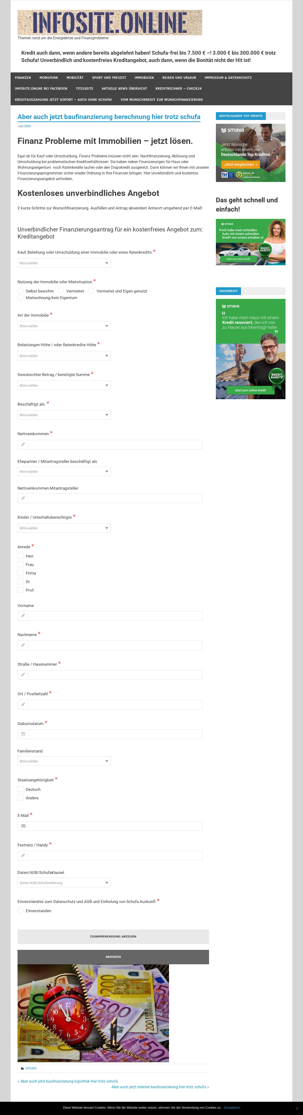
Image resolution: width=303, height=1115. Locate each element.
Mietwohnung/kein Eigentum (51, 297)
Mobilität (75, 77)
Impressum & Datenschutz (228, 77)
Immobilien (144, 77)
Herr (30, 556)
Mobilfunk (49, 77)
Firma (31, 573)
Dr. (28, 581)
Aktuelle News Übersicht (124, 88)
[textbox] (64, 263)
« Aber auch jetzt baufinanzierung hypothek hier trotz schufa (68, 1081)
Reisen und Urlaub (179, 77)
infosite (31, 1068)
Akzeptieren (232, 1107)
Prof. (30, 590)
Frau (30, 564)
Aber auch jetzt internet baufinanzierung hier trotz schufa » (160, 1087)
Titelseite (84, 88)
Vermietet (75, 291)
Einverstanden (38, 910)
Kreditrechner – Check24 (179, 88)
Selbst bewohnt (40, 291)
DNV (27, 126)
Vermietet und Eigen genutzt (122, 291)
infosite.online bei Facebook (41, 88)
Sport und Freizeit (109, 77)
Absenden (113, 957)
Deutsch (33, 789)
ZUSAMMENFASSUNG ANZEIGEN (113, 936)
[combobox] (64, 263)
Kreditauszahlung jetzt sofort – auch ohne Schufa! (63, 99)
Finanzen (23, 77)
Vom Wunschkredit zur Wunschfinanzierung (162, 99)
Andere (32, 798)
